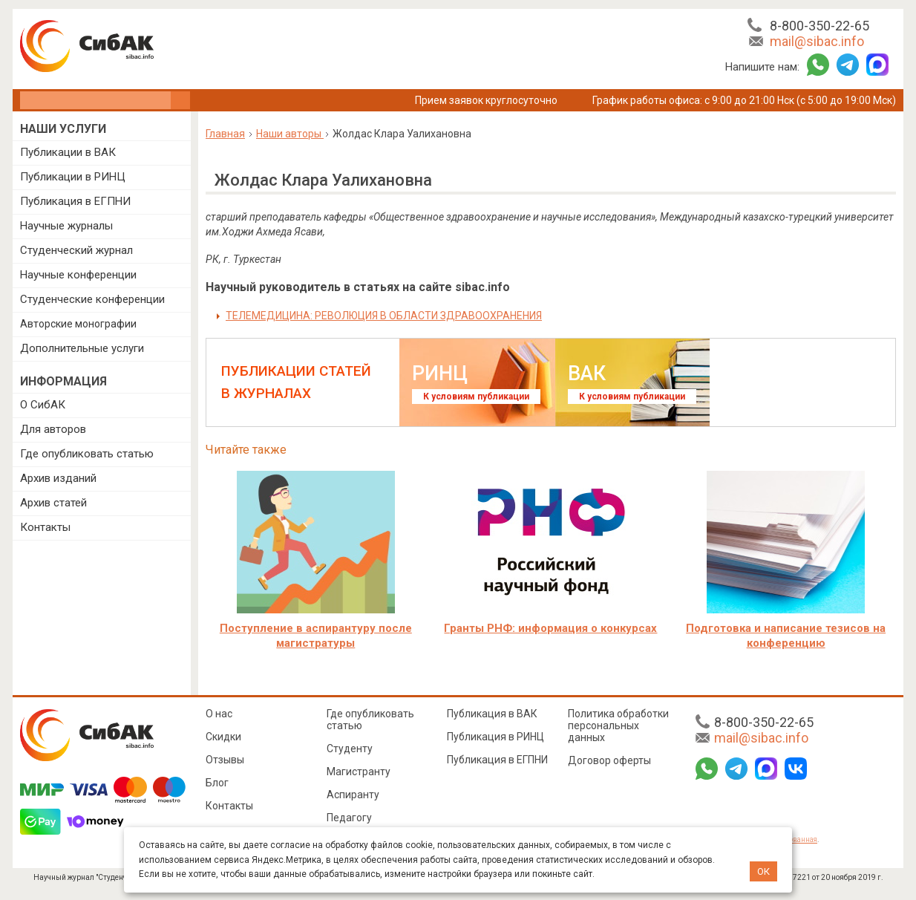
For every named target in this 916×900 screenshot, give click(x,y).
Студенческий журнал (76, 250)
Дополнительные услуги (82, 348)
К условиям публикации (476, 396)
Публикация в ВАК (492, 714)
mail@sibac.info (817, 41)
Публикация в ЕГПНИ (75, 201)
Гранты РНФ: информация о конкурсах (550, 628)
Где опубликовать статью (87, 453)
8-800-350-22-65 (819, 25)
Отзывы (225, 760)
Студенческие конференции (92, 299)
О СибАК (42, 404)
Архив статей (53, 502)
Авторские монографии (78, 324)
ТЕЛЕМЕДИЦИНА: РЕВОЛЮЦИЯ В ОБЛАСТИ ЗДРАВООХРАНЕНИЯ (384, 316)
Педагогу (349, 818)
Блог (217, 783)
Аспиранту (353, 794)
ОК (763, 871)
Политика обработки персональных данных (618, 725)
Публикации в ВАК (68, 152)
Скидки (223, 737)
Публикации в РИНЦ (72, 176)
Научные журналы (66, 225)
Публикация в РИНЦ (495, 737)
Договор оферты (609, 760)
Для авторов (53, 429)
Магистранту (358, 771)
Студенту (350, 748)
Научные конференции (78, 274)
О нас (219, 714)
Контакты (45, 527)
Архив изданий (58, 478)
